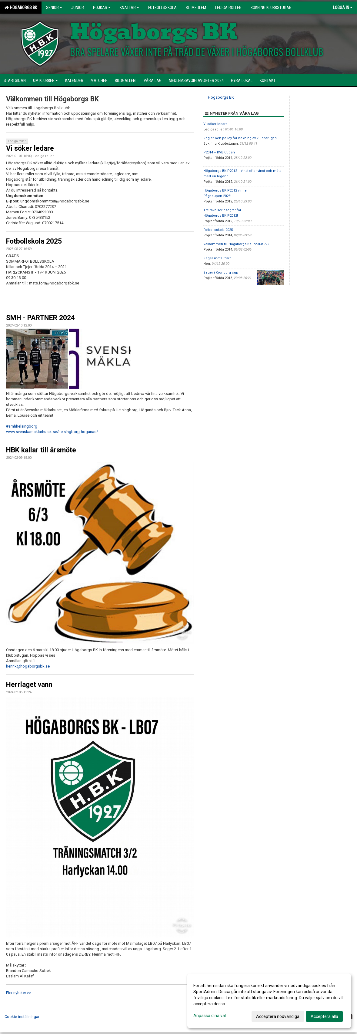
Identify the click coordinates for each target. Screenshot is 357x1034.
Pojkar (102, 7)
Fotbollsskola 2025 (218, 230)
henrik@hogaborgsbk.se (28, 666)
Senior (54, 7)
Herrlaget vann (29, 685)
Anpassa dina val (209, 1015)
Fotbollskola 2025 (34, 241)
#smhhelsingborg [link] (21, 426)
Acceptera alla (324, 1016)
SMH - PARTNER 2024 (40, 318)
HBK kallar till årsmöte (41, 450)
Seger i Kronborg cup (220, 272)
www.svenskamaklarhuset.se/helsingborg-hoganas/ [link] (52, 431)
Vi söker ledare (30, 148)
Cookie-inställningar (22, 1016)
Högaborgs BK (221, 97)
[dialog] (269, 1000)
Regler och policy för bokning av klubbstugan (240, 138)
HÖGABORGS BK (21, 7)
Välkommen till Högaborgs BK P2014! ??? (236, 244)
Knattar (129, 7)
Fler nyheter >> (18, 992)
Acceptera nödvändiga (277, 1016)
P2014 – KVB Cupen (219, 152)
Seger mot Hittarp (217, 258)
